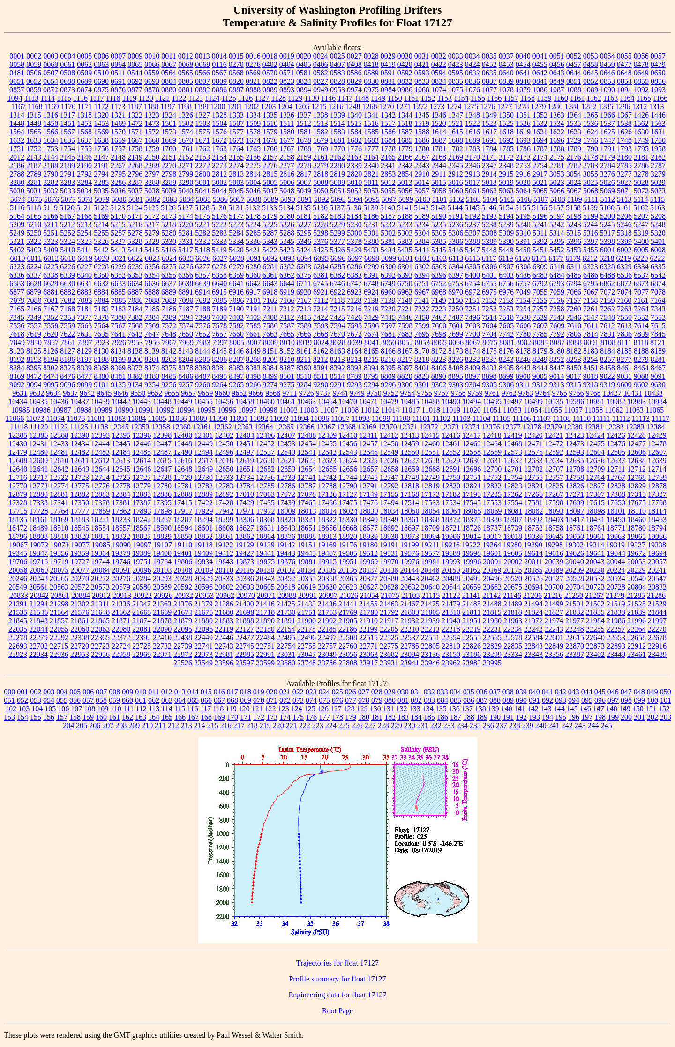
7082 (67, 300)
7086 (135, 300)
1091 (624, 90)
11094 (299, 418)
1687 (438, 140)
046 (613, 692)
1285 (605, 107)
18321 (306, 520)
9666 (255, 393)
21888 (244, 621)
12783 (224, 486)
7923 (101, 343)
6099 (388, 258)
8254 (590, 359)
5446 (455, 250)
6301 (405, 267)
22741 (203, 646)
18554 (100, 528)
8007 (253, 343)
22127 (244, 629)
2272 (202, 166)
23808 (347, 663)
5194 (506, 216)
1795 (641, 149)
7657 (219, 334)
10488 (430, 402)
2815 (270, 174)
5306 (455, 233)
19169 (327, 545)
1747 (607, 140)
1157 (510, 98)
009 (127, 692)
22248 (574, 629)
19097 (142, 545)
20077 (80, 570)
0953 (337, 90)
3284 (84, 182)
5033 (67, 191)
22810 (451, 646)
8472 (33, 376)
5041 (202, 191)
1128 (278, 98)
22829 (492, 646)
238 (514, 726)
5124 (134, 208)
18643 (286, 528)
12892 (224, 494)
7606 (523, 326)
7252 (489, 309)
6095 (321, 258)
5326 (101, 241)
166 (180, 717)
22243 (554, 629)
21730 (286, 612)
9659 (205, 393)
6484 (556, 275)
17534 (451, 503)
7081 (51, 300)
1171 (84, 107)
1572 (151, 132)
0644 (573, 73)
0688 (67, 81)
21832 (574, 612)
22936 (59, 654)
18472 (17, 528)
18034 (389, 511)
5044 (219, 191)
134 (428, 709)
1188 (151, 107)
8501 (286, 376)
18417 (574, 520)
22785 (409, 646)
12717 (38, 477)
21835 (595, 612)
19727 (79, 562)
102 (10, 709)
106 (63, 709)
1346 (438, 115)
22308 (79, 637)
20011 (533, 562)
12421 (554, 435)
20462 (430, 578)
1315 (33, 115)
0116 (219, 64)
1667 (135, 140)
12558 (471, 452)
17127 (347, 494)
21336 (121, 604)
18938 (389, 536)
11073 (35, 418)
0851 (573, 81)
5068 (590, 191)
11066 (15, 418)
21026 (348, 595)
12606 (636, 452)
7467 (438, 317)
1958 (658, 149)
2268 (135, 166)
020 (272, 692)
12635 (574, 461)
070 (258, 700)
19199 (409, 545)
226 (357, 726)
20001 (492, 562)
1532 (540, 123)
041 (547, 692)
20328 (182, 578)
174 (285, 717)
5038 (151, 191)
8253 (573, 359)
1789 (573, 149)
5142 (421, 208)
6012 (51, 258)
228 (383, 726)
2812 (219, 174)
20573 (100, 587)
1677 (286, 140)
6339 (67, 275)
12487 (162, 452)
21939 (430, 621)
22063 (100, 629)
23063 (368, 654)
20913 (121, 595)
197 (586, 717)
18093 (554, 511)
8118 (641, 343)
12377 (511, 427)
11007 (329, 410)
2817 (303, 174)
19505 (347, 553)
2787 (658, 166)
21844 (657, 612)
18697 (409, 528)
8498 (253, 376)
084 (442, 700)
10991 (144, 410)
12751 (471, 477)
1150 (394, 98)
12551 (430, 452)
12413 (409, 435)
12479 (17, 452)
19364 (100, 553)
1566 (50, 132)
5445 (438, 250)
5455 (590, 250)
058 (101, 700)
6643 (270, 284)
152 (664, 709)
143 (546, 709)
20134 (306, 570)
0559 (151, 73)
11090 (218, 418)
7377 (84, 317)
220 (278, 726)
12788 (327, 486)
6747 (354, 284)
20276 (121, 578)
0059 (33, 64)
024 (324, 692)
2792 (84, 174)
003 (48, 692)
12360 (181, 427)
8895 (455, 376)
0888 (253, 90)
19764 (162, 562)
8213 (337, 359)
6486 (590, 275)
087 (482, 700)
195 (560, 717)
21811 (471, 612)
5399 (624, 241)
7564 (101, 326)
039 (521, 692)
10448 (162, 402)
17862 (121, 511)
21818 (512, 612)
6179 (573, 258)
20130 (264, 570)
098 (626, 700)
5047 (270, 191)
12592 (554, 452)
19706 (17, 562)
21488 (492, 604)
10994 (185, 410)
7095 (219, 300)
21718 (265, 612)
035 (468, 692)
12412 (389, 435)
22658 (636, 637)
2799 (185, 174)
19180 (368, 545)
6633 (118, 284)
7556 (16, 326)
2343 (421, 166)
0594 (438, 73)
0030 (405, 56)
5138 (353, 208)
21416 (265, 604)
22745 (244, 646)
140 (506, 709)
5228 (320, 225)
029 (390, 692)
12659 (409, 469)
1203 (268, 107)
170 (232, 717)
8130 (101, 351)
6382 (337, 275)
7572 (168, 326)
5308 (489, 233)
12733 (224, 477)
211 (160, 726)
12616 (182, 461)
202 (652, 717)
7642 (135, 334)
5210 (33, 225)
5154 (505, 208)
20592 (182, 587)
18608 (224, 528)
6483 (540, 275)
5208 (658, 216)
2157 (270, 157)
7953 (135, 343)
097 (613, 700)
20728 (616, 587)
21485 (471, 604)
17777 (80, 511)
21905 (347, 621)
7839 (641, 334)
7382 (135, 317)
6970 (455, 292)
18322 (327, 520)
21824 (533, 612)
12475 (595, 444)
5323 (50, 241)
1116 (80, 98)
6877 (16, 292)
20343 (265, 578)
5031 (33, 191)
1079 (523, 90)
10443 (141, 402)
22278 (17, 637)
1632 (16, 140)
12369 (367, 427)
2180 (624, 157)
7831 (607, 334)
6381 (320, 275)
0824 (303, 81)
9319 (607, 385)
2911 (438, 174)
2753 (523, 166)
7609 (556, 326)
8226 (455, 359)
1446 (658, 115)
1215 (318, 107)
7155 (539, 300)
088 (495, 700)
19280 (512, 545)
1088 (573, 90)
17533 (430, 503)
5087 (237, 199)
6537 (641, 275)
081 (403, 700)
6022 (135, 258)
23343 (533, 654)
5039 (168, 191)
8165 (371, 351)
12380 (573, 427)
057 (88, 700)
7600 (438, 326)
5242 (556, 225)
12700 (492, 469)
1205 (301, 107)
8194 (50, 359)
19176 (347, 545)
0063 (101, 64)
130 (375, 709)
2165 (388, 157)
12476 (616, 444)
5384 (421, 241)
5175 (202, 216)
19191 (389, 545)
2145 (67, 157)
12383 (635, 427)
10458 (244, 402)
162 (127, 717)
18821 (100, 536)
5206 (624, 216)
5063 (506, 191)
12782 (203, 486)
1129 (295, 98)
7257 (540, 309)
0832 (405, 81)
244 (593, 726)
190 (495, 717)
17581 (533, 503)
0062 (84, 64)
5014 (421, 182)
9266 (253, 385)
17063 (265, 494)
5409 (50, 250)
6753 (455, 284)
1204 (285, 107)
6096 (337, 258)
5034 (84, 191)
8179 (540, 351)
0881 (185, 90)
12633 (533, 461)
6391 (371, 275)
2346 (472, 166)
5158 (573, 208)
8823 (421, 376)
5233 (405, 225)
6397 (455, 275)
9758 (458, 393)
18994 (430, 536)
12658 (389, 469)
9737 (323, 393)
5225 (270, 225)
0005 (84, 56)
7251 (472, 309)
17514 (409, 503)
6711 (303, 284)
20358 (327, 578)
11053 (512, 410)
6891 (185, 292)
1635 (67, 140)
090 (521, 700)
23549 (203, 663)
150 (638, 709)
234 (462, 726)
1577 (236, 132)
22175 (306, 629)
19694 (657, 553)
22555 (471, 637)
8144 (202, 351)
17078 (306, 494)
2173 (523, 157)
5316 (590, 233)
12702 (533, 469)
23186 (471, 654)
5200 (607, 216)
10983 (636, 402)
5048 (286, 191)
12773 (38, 486)
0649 (641, 73)
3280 (16, 182)
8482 (135, 376)
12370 (387, 427)
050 (665, 692)
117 (205, 709)
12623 (327, 461)
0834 (438, 81)
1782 (455, 149)
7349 (33, 317)
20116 (244, 570)
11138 (99, 427)
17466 (327, 503)
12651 (244, 469)
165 (166, 717)
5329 (151, 241)
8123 (16, 351)
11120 (39, 427)
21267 (594, 595)
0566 (202, 73)
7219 (371, 309)
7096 (236, 300)
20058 (18, 570)
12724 (100, 477)
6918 (270, 292)
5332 (202, 241)
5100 (422, 199)
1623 (573, 132)
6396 (438, 275)
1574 (185, 132)
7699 (455, 334)
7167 (50, 309)
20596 (203, 587)
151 (651, 709)
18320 (286, 520)
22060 (79, 629)
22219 (471, 629)
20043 (595, 562)
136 (454, 709)
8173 (455, 351)
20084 (100, 570)
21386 (224, 604)
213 (186, 726)
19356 (59, 553)
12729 (182, 477)
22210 (409, 629)
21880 (203, 621)
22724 (121, 646)
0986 (405, 90)
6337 (33, 275)
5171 (135, 216)
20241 (656, 570)
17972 (265, 511)
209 (134, 726)
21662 (121, 612)
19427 (244, 553)
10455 (203, 402)
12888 (182, 494)
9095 (50, 385)
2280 (337, 166)
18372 (451, 520)
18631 (265, 528)
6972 (472, 292)
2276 (270, 166)
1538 (624, 123)
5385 (438, 241)
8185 (624, 351)
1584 (354, 132)
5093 (338, 199)
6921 (320, 292)
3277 (624, 174)
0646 (607, 73)
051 (9, 700)
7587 (286, 326)
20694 (533, 587)
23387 (574, 654)
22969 (141, 654)
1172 (101, 107)
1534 (556, 123)
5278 (135, 233)
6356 (185, 275)
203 (665, 717)
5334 (236, 241)
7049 (523, 292)
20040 (574, 562)
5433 (371, 250)
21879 (182, 621)
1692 (506, 140)
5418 (202, 250)
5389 (489, 241)
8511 (320, 376)
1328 (219, 115)
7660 (236, 334)
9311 (523, 385)
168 (206, 717)
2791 (67, 174)
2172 (506, 157)
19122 (224, 545)
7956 (152, 343)
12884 (121, 494)
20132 (285, 570)
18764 (595, 528)
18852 (203, 536)
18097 (575, 511)
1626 (624, 132)
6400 (472, 275)
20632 (409, 587)
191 (508, 717)
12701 (512, 469)
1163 (610, 98)
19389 (141, 553)
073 (298, 700)
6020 (101, 258)
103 (24, 709)
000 (9, 692)
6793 (556, 284)
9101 (101, 385)
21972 (533, 621)
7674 (371, 334)
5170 (118, 216)
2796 (135, 174)
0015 (236, 56)
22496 (306, 637)
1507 (236, 123)
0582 (320, 73)
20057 (657, 562)
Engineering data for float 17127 (338, 995)
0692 (135, 81)
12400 (182, 435)
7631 (84, 334)
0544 (135, 73)
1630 (641, 132)
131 (388, 709)
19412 (224, 553)
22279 (38, 637)
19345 (17, 553)
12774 (59, 486)
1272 (420, 107)
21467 (409, 604)
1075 (455, 90)
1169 (51, 107)
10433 (653, 393)
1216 (335, 107)
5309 (506, 233)
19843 (224, 562)
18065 (472, 511)
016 (219, 692)
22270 (657, 629)
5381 (388, 241)
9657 (188, 393)
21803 (409, 612)
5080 (119, 199)
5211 (50, 225)
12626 (389, 461)
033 (442, 692)
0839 (506, 81)
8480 (101, 376)
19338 (656, 545)
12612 (100, 461)
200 (626, 717)
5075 (34, 199)
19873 (244, 562)
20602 (224, 587)
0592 (405, 73)
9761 (492, 393)
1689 (472, 140)
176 (311, 717)
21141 (471, 595)
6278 (219, 267)
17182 (451, 494)
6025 (186, 258)
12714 (657, 469)
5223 (236, 225)
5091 (304, 199)
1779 (405, 149)
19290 (533, 545)
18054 (430, 511)
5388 (472, 241)
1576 (219, 132)
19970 (389, 562)
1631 (658, 132)
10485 (409, 402)
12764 (595, 477)
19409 (203, 553)
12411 (368, 435)
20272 (100, 578)
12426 (616, 435)
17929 (204, 511)
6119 (505, 258)
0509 (84, 73)
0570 (270, 73)
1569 (101, 132)
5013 (405, 182)
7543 (556, 317)
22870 (574, 646)
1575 (202, 132)
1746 (590, 140)
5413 (118, 250)
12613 (121, 461)
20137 (368, 570)
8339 (84, 368)
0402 (270, 64)
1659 (118, 140)
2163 (354, 157)
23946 (430, 663)
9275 (286, 385)
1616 (472, 132)
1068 (421, 90)
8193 (33, 359)
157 (62, 717)
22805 (430, 646)
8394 (371, 368)
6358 (219, 275)
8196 (67, 359)
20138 (388, 570)
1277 (504, 107)
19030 (533, 536)
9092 (16, 385)
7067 (590, 292)
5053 (371, 191)
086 (468, 700)
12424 (595, 435)
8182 (573, 351)
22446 (224, 637)
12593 (574, 452)
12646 (141, 469)
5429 (354, 250)
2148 (118, 157)
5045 (236, 191)
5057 (421, 191)
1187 (134, 107)
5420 (236, 250)
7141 (421, 300)
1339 (337, 115)
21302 (79, 604)
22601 (554, 637)
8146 (236, 351)
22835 (512, 646)
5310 (523, 233)
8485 (168, 376)
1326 (185, 115)
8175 (489, 351)
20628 (389, 587)
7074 (624, 292)
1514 (337, 123)
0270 (236, 64)
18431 (595, 520)
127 (336, 709)
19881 (306, 562)
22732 (162, 646)
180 (363, 717)
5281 (185, 233)
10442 (121, 402)
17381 (121, 503)
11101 (421, 418)
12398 (162, 435)
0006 (101, 56)
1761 (185, 149)
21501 (574, 604)
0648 (624, 73)
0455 (540, 64)
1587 (405, 132)
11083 (116, 418)
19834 (203, 562)
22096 (203, 629)
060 (127, 700)
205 (81, 726)
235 (475, 726)
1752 (33, 149)
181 (376, 717)
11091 (238, 418)
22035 (17, 629)
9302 (438, 385)
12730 (203, 477)
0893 (286, 90)
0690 (101, 81)
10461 (286, 402)
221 (291, 726)
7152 (488, 300)
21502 (595, 604)
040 (534, 692)
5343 (270, 241)
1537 (607, 123)
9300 (405, 385)
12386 (38, 435)
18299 (224, 520)
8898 (489, 376)
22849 (554, 646)
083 (429, 700)
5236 (455, 225)
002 (35, 692)
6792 (540, 284)
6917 (253, 292)
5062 (489, 191)
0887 (236, 90)
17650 (616, 503)
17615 (595, 503)
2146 (84, 157)
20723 (595, 587)
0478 (641, 64)
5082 (152, 199)
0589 (371, 73)
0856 (658, 81)
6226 (67, 267)
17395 (162, 503)
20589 (162, 587)
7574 (185, 326)
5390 (506, 241)
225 (344, 726)
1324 (168, 115)
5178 (253, 216)
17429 (244, 503)
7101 (253, 300)
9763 (525, 393)
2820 (354, 174)
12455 (327, 444)
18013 (307, 511)
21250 (573, 595)
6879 (33, 292)
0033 (455, 56)
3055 (590, 174)
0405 (303, 64)
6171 (539, 258)
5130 (218, 208)
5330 (168, 241)
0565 (185, 73)
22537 (409, 637)
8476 (67, 376)
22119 (224, 629)
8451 (590, 368)
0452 (489, 64)
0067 (168, 64)
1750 (658, 140)
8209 (270, 359)
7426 (354, 317)
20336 (244, 578)
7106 (287, 300)
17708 (657, 503)
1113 (31, 98)
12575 (533, 452)
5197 (556, 216)
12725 (121, 477)
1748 (624, 140)
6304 (455, 267)
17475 (347, 503)
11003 (309, 410)
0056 (641, 56)
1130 (311, 98)
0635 (489, 73)
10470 (347, 402)
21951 (471, 621)
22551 (430, 637)
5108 (557, 199)
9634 (53, 393)
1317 (67, 115)
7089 (169, 300)
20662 (492, 587)
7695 (421, 334)
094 (573, 700)
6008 (658, 250)
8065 (439, 343)
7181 (84, 309)
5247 (641, 225)
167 (193, 717)
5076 (51, 199)
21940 (451, 621)
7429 (371, 317)
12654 (306, 469)
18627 (244, 528)
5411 (84, 250)
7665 (286, 334)
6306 (489, 267)
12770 (17, 486)
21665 (141, 612)
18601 (203, 528)
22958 (121, 654)
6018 (67, 258)
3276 (607, 174)
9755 (424, 393)
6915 (219, 292)
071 (272, 700)
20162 (471, 570)
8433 (489, 368)
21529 (657, 604)
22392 (141, 637)
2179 (607, 157)
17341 (59, 503)
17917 (183, 511)
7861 (67, 343)
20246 (17, 578)
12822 (492, 486)
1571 (135, 132)
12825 (554, 486)
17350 (79, 503)
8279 (641, 359)
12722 (59, 477)
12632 (512, 461)
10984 (657, 402)
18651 (306, 528)
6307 (506, 267)
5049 (303, 191)
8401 (421, 368)
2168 (438, 157)
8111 (624, 343)
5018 (489, 182)
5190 (438, 216)
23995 (492, 663)
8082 (523, 343)
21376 (182, 604)
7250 (455, 309)
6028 (236, 258)
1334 (253, 115)
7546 (573, 317)
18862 (244, 536)
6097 (354, 258)
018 (245, 692)
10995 (206, 410)
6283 (303, 267)
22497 (327, 637)
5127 (185, 208)
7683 (405, 334)
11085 (157, 418)
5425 (320, 250)
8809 (388, 376)
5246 (624, 225)
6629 (50, 284)
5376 (320, 241)
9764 (542, 393)
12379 (552, 427)
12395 (121, 435)
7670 (337, 334)
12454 (306, 444)
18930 (368, 536)
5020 (523, 182)
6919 (286, 292)
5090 (287, 199)
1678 (303, 140)
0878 (151, 90)
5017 (472, 182)
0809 (219, 81)
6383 (354, 275)
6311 (573, 267)
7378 (101, 317)
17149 (368, 494)
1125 (228, 98)
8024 (321, 343)
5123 (117, 208)
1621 (540, 132)
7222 (421, 309)
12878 (657, 486)
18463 (657, 520)
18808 (38, 536)
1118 (113, 98)
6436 (523, 275)
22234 (512, 629)
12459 (409, 444)
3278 (641, 174)
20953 (204, 595)
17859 (100, 511)
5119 (50, 208)
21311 (100, 604)
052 (22, 700)
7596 (371, 326)
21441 (347, 604)
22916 (657, 646)
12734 (244, 477)
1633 (33, 140)
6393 (405, 275)
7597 (388, 326)
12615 (162, 461)
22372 (121, 637)
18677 (368, 528)
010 (140, 692)
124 (296, 709)
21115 (430, 595)
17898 (162, 511)
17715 (18, 511)
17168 (409, 494)
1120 (145, 98)
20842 (39, 595)
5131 (235, 208)
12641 (38, 469)
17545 (471, 503)
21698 (244, 612)
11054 (533, 410)
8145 (219, 351)
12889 (203, 494)
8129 (84, 351)
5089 (270, 199)
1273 (436, 107)
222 (304, 726)
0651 (16, 81)
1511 (286, 123)
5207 (641, 216)
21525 (636, 604)
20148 (429, 570)
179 (350, 717)
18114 (657, 511)
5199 (590, 216)
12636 (595, 461)
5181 (303, 216)
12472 (554, 444)
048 (639, 692)
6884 (101, 292)
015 (206, 692)
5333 (219, 241)
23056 (347, 654)
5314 (556, 233)
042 (560, 692)
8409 (472, 368)
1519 (421, 123)
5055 (388, 191)
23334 (512, 654)
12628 (430, 461)
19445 (306, 553)
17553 (492, 503)
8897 (472, 376)
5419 (219, 250)
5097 (389, 199)
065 (193, 700)
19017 (492, 536)
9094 (33, 385)
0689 (84, 81)
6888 (151, 292)
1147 (345, 98)
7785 (540, 334)
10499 (533, 402)
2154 (219, 157)
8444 (540, 368)
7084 (101, 300)
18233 (121, 520)
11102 (441, 418)
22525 (389, 637)
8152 (286, 351)
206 (94, 726)
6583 (16, 284)
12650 (224, 469)
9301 (421, 385)
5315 (573, 233)
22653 (616, 637)
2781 (556, 166)
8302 (50, 368)
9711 (289, 393)
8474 (50, 376)
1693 (523, 140)
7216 (354, 309)
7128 (353, 300)
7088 (152, 300)
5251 (50, 233)
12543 (347, 452)
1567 (67, 132)
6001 (607, 250)
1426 (641, 115)
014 (193, 692)
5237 (472, 225)
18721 (451, 528)
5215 (118, 225)
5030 (16, 191)
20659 (471, 587)
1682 (354, 140)
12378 (532, 427)
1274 (453, 107)
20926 (163, 595)
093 (560, 700)
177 (324, 717)
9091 (658, 376)
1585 (371, 132)
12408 (306, 435)
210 (147, 726)
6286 (354, 267)
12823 (512, 486)
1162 (593, 98)
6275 (168, 267)
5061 (472, 191)
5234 (421, 225)
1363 (556, 115)
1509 (253, 123)
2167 (421, 157)
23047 (306, 654)
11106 (521, 418)
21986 (616, 621)
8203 (168, 359)
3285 (101, 182)
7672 (354, 334)
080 (390, 700)
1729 (573, 140)
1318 (84, 115)
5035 (101, 191)
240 (541, 726)
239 (527, 726)
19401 (182, 553)
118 (218, 709)
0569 (253, 73)
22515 (368, 637)
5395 (556, 241)
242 (567, 726)
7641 (118, 334)
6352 (118, 275)
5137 (337, 208)
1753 (50, 149)
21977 (574, 621)
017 (232, 692)
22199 (368, 629)
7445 (388, 317)
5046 (253, 191)
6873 (641, 284)
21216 (553, 595)
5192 (472, 216)
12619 (244, 461)
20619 (306, 587)
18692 (389, 528)
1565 (33, 132)
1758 (135, 149)
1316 (50, 115)
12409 (327, 435)
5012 (388, 182)
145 (572, 709)
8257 (607, 359)
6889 (168, 292)
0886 (219, 90)
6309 (540, 267)
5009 (337, 182)
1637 (84, 140)
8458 (607, 368)
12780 (162, 486)
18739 (512, 528)
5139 (370, 208)
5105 (507, 199)
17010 (244, 494)
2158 (286, 157)
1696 (556, 140)
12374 (470, 427)
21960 (492, 621)
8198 (101, 359)
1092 (641, 90)
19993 (451, 562)
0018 (270, 56)
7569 (151, 326)
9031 (624, 376)
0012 (185, 56)
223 (317, 726)
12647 (162, 469)
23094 (409, 654)
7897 (84, 343)
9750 (374, 393)
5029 (658, 182)
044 (586, 692)
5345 (286, 241)
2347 (489, 166)
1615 (455, 132)
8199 (118, 359)
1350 (506, 115)
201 (639, 717)
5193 (489, 216)
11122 (59, 427)
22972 (182, 654)
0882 (202, 90)
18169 (59, 520)
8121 (657, 343)
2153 (202, 157)
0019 (286, 56)
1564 (16, 132)
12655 (327, 469)
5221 (202, 225)
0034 (472, 56)
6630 (67, 284)
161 (114, 717)
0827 (320, 81)
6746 (337, 284)
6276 (185, 267)
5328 (135, 241)
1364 (573, 115)
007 (101, 692)
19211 (430, 545)
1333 (236, 115)
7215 (337, 309)
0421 (421, 64)
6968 (438, 292)
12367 (325, 427)
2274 (236, 166)
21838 (616, 612)
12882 (79, 494)
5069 (607, 191)
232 (436, 726)
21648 (100, 612)
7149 (438, 300)
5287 (270, 233)
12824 (533, 486)
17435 (265, 503)
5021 (540, 182)
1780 (421, 149)
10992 (165, 410)
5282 (202, 233)
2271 (185, 166)
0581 (303, 73)
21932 (409, 621)
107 (76, 709)
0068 (185, 64)
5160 (607, 208)
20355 (306, 578)
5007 (303, 182)
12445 (121, 444)
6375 (303, 275)
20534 (616, 578)
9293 (354, 385)
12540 (286, 452)
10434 (17, 402)
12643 (79, 469)
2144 (50, 157)
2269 (151, 166)
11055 (553, 410)
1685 (405, 140)
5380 (371, 241)
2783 (590, 166)
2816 (286, 174)
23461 (636, 654)
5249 (16, 233)
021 (285, 692)
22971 (162, 654)
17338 (38, 503)
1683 (371, 140)
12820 (451, 486)
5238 (489, 225)
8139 (151, 351)
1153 (444, 98)
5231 (371, 225)
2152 (185, 157)
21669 (162, 612)
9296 (388, 385)
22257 (616, 629)
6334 (641, 267)
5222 (219, 225)
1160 (561, 98)
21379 (203, 604)
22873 (595, 646)
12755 (533, 477)
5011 (371, 182)
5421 (253, 250)
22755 (306, 646)
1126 (245, 98)
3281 (33, 182)
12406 (265, 435)
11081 (96, 418)
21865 (100, 621)
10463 (306, 402)
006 (88, 692)
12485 (141, 452)
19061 (595, 536)
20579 (121, 587)
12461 (451, 444)
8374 (151, 368)
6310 (556, 267)
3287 (135, 182)
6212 (590, 258)
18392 (533, 520)
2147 (101, 157)
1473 (151, 123)
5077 (68, 199)
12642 (59, 469)
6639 (202, 284)
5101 (439, 199)
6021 (118, 258)
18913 (327, 536)
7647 (151, 334)
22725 (141, 646)
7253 (506, 309)
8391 (320, 368)
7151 (472, 300)
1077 (489, 90)
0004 (67, 56)
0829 (354, 81)
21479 (451, 604)
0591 (388, 73)
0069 (202, 64)
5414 (135, 250)
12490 (182, 452)
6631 (84, 284)
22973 (203, 654)
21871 (121, 621)
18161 (38, 520)
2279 (320, 166)
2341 (388, 166)
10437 (79, 402)
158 (75, 717)
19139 (265, 545)
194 (547, 717)
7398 (202, 317)
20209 (574, 570)
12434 (79, 444)
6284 (320, 267)
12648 (182, 469)
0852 (590, 81)
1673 (236, 140)
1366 (607, 115)
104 (37, 709)
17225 (492, 494)
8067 (472, 343)
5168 (84, 216)
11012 (369, 410)
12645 (121, 469)
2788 (16, 174)
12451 (244, 444)
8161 (303, 351)
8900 (523, 376)
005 (75, 692)
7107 (304, 300)
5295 (303, 233)
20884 (80, 595)
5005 (270, 182)
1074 (438, 90)
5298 (320, 233)
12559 (492, 452)
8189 (658, 351)
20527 (554, 578)
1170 (68, 107)
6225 (50, 267)
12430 (17, 444)
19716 (38, 562)
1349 (489, 115)
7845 (658, 334)
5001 (202, 182)
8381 (219, 368)
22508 (347, 637)
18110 (637, 511)
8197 (84, 359)
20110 (224, 570)
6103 (439, 258)
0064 (118, 64)
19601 (492, 553)
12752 (492, 477)
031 (416, 692)
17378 (100, 503)
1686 (421, 140)
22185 (327, 629)
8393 (354, 368)
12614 (141, 461)
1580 (286, 132)
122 (270, 709)
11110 (582, 418)
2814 (253, 174)
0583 (337, 73)
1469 (118, 123)
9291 (337, 385)
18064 (451, 511)
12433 (59, 444)
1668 (151, 140)
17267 (554, 494)
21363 (162, 604)
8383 (253, 368)
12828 (616, 486)
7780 (523, 334)
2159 (303, 157)
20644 (451, 587)
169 (219, 717)
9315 (573, 385)
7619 (33, 334)
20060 (39, 570)
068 (232, 700)
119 (230, 709)
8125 (33, 351)
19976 (409, 562)
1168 (35, 107)
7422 (320, 317)
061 (140, 700)
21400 (244, 604)
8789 (354, 376)
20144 (409, 570)
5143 (438, 208)
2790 (50, 174)
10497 (512, 402)
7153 (505, 300)
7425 (337, 317)
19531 (389, 553)
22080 (121, 629)
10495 (492, 402)
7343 (658, 309)
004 (62, 692)
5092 (321, 199)
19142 (286, 545)
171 (245, 717)
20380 (389, 578)
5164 (16, 216)
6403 (506, 275)
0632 (472, 73)
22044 (38, 629)
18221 (100, 520)
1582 (320, 132)
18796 (17, 536)
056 (75, 700)
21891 (286, 621)
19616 (554, 553)
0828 (337, 81)
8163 (337, 351)
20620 (327, 587)
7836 (624, 334)
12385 (17, 435)
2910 (421, 174)
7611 (590, 326)
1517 (388, 123)
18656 (327, 528)
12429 (657, 435)
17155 (389, 494)
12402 (224, 435)
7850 (34, 343)
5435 (405, 250)
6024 (169, 258)
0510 (101, 73)
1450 (50, 123)
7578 (219, 326)
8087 (557, 343)
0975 (371, 90)
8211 (303, 359)
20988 (287, 595)
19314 (594, 545)
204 (68, 726)
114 (166, 709)
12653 (286, 469)
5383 (405, 241)
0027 (354, 56)
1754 (67, 149)
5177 (236, 216)
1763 (219, 149)
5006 (286, 182)
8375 (168, 368)
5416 (168, 250)
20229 (636, 570)
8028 (337, 343)
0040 (523, 56)
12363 (243, 427)
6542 (658, 275)
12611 (79, 461)
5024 (573, 182)
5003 (236, 182)
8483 (151, 376)
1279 (538, 107)
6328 (607, 267)
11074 (55, 418)
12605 (616, 452)
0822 (270, 81)
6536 (624, 275)
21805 (430, 612)
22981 (224, 654)
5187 (388, 216)
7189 (219, 309)
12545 (368, 452)
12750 (451, 477)
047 (626, 692)
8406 (438, 368)
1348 (472, 115)
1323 (151, 115)
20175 (512, 570)
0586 (354, 73)
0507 (50, 73)
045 (600, 692)
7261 (590, 309)
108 (89, 709)
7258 (556, 309)
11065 (654, 410)
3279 (658, 174)
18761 (574, 528)
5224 (253, 225)
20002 (512, 562)
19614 (533, 553)
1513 (320, 123)
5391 (523, 241)
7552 (641, 317)
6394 (421, 275)
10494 (471, 402)
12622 (306, 461)
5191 (455, 216)
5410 (67, 250)
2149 (135, 157)
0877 (135, 90)
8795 (371, 376)
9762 (509, 393)
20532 (595, 578)
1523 (489, 123)
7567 (118, 326)
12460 (430, 444)
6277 (202, 267)
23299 (492, 654)
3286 (118, 182)
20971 (266, 595)
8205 (202, 359)
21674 (182, 612)
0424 (472, 64)
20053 (636, 562)
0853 (607, 81)
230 (409, 726)
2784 (607, 166)
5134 (286, 208)
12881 (59, 494)
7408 (270, 317)
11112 (621, 418)
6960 (388, 292)
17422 (203, 503)
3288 (151, 182)
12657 (368, 469)
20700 (554, 587)
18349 (389, 520)
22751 (265, 646)
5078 (85, 199)
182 (390, 717)
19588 (451, 553)
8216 (388, 359)
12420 (533, 435)
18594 (182, 528)
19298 (553, 545)
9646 (120, 393)
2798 (168, 174)
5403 (33, 250)
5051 (337, 191)
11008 (349, 410)
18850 (182, 536)
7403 (236, 317)
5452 (556, 250)
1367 (624, 115)
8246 (523, 359)
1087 (556, 90)
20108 (183, 570)
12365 (284, 427)
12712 (636, 469)
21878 (162, 621)
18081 (513, 511)
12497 (244, 452)
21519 (616, 604)
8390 (303, 368)
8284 (16, 368)
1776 (354, 149)
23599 (265, 663)
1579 (270, 132)
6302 (421, 267)
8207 (236, 359)
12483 (100, 452)
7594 (337, 326)
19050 (574, 536)
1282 (588, 107)
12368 (346, 427)
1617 (489, 132)
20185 (533, 570)
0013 (202, 56)
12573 (512, 452)
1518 (405, 123)
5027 (624, 182)
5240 (523, 225)
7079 (17, 300)
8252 (556, 359)
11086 (177, 418)
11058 (594, 410)
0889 (270, 90)
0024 (320, 56)
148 (611, 709)
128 (349, 709)
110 (115, 709)
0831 (388, 81)
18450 (616, 520)
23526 (182, 663)
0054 (607, 56)
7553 (658, 317)
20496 (492, 578)
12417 (471, 435)
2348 (506, 166)
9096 (67, 385)
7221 (405, 309)
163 (140, 717)
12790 (347, 486)
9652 (154, 393)
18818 (59, 536)
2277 (286, 166)
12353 (140, 427)
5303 (405, 233)
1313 (656, 107)
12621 (286, 461)
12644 (100, 469)
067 (219, 700)
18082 (534, 511)
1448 (16, 123)
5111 (591, 199)
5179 (270, 216)
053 (35, 700)
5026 (607, 182)
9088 (641, 376)
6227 (84, 267)
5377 (337, 241)
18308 (265, 520)
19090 (121, 545)
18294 (203, 520)
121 (257, 709)
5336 (253, 241)
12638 (636, 461)
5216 (135, 225)
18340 (368, 520)
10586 (574, 402)
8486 (185, 376)
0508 (67, 73)
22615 (574, 637)
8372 (135, 368)
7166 (33, 309)
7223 (438, 309)
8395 (388, 368)
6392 (388, 275)
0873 (67, 90)
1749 (641, 140)
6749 (388, 284)
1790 (590, 149)
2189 (67, 166)
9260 (202, 385)
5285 (253, 233)
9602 (641, 385)
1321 (118, 115)
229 (396, 726)
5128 (202, 208)
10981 (595, 402)
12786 (286, 486)
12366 (305, 427)
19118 (203, 545)
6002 (624, 250)
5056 (405, 191)
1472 (135, 123)
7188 (202, 309)
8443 (523, 368)
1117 (97, 98)
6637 (168, 284)
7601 (455, 326)
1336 (286, 115)
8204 (185, 359)
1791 (607, 149)
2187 (33, 166)
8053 (422, 343)
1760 (168, 149)
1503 (202, 123)
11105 (502, 418)
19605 (512, 553)
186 (442, 717)
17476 (368, 503)
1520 (438, 123)
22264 (636, 629)
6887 (135, 292)
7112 (321, 300)
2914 (489, 174)
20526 (533, 578)
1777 (371, 149)
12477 (636, 444)
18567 (141, 528)
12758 (574, 477)
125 (309, 709)
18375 (471, 520)
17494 (389, 503)
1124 (212, 98)
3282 (50, 182)
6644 (286, 284)
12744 (347, 477)
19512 (368, 553)
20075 (59, 570)
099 (639, 700)
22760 (347, 646)
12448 (182, 444)
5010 (354, 182)
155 (35, 717)
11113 (641, 418)
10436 (59, 402)
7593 (320, 326)
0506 (33, 73)
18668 (347, 528)
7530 (523, 317)
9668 (272, 393)
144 (559, 709)
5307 (472, 233)
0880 (168, 90)
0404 (286, 64)
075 (324, 700)
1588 (421, 132)
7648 (168, 334)
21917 (389, 621)
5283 (219, 233)
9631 (19, 393)
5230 (354, 225)
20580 (141, 587)
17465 (306, 503)
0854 (624, 81)
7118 (337, 300)
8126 (50, 351)
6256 (151, 267)
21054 (369, 595)
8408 (455, 368)
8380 (202, 368)
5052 (354, 191)
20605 (265, 587)
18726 (471, 528)
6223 (16, 267)
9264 (219, 385)
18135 (17, 520)
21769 (347, 612)
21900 (306, 621)
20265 (59, 578)
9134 (135, 385)
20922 (142, 595)
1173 (118, 107)
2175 (556, 157)
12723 (79, 477)
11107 (541, 418)
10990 (123, 410)
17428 (224, 503)
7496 (472, 317)
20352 (286, 578)
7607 (540, 326)
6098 (371, 258)
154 (22, 717)
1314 (16, 115)
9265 (236, 385)
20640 (430, 587)
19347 (38, 553)
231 (422, 726)
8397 (405, 368)
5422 (270, 250)
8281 (658, 359)
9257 (185, 385)
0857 (16, 90)
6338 (50, 275)
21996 (636, 621)
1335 (270, 115)
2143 (33, 157)
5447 (472, 250)
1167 (18, 107)
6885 (118, 292)
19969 (368, 562)
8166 (388, 351)
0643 (556, 73)
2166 (405, 157)
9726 (306, 393)
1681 (337, 140)
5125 (151, 208)
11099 (381, 418)
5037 (135, 191)
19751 (141, 562)
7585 (253, 326)
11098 (361, 418)
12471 (533, 444)
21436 (327, 604)
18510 (59, 528)
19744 (100, 562)
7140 (404, 300)
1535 (573, 123)
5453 (573, 250)
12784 (244, 486)
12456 (347, 444)
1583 (337, 132)
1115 (64, 98)
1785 (506, 149)
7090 (186, 300)
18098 (595, 511)
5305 (438, 233)
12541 (306, 452)
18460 (636, 520)
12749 (430, 477)
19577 (430, 553)
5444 (421, 250)
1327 (202, 115)
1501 (168, 123)
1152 (427, 98)
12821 (471, 486)
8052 (405, 343)
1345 (421, 115)
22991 (265, 654)
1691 (489, 140)
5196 (540, 216)
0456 (556, 64)
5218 (168, 225)
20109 (204, 570)
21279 (615, 595)
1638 (101, 140)
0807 (202, 81)
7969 (186, 343)
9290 (320, 385)
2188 (50, 166)
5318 (624, 233)
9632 (36, 393)
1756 (101, 149)
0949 (320, 90)
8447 (556, 368)
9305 (489, 385)
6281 (270, 267)
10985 (20, 410)
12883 (100, 494)
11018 (430, 410)
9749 (357, 393)
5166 (50, 216)
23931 (389, 663)
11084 (137, 418)
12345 (119, 427)
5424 (303, 250)
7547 (590, 317)
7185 (151, 309)
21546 (38, 612)
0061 (67, 64)
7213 (303, 309)
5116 (17, 208)
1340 (354, 115)
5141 (404, 208)
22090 (162, 629)
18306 (244, 520)
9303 (455, 385)
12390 (79, 435)
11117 (660, 418)
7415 (303, 317)
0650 (658, 73)
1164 (627, 98)
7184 (135, 309)
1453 (101, 123)
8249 (540, 359)
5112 (607, 199)
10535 (554, 402)
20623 (347, 587)
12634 (554, 461)
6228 (101, 267)
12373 (449, 427)
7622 (67, 334)
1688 (455, 140)
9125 (118, 385)
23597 (244, 663)
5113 (624, 199)
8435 (506, 368)
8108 (607, 343)
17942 (224, 511)
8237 (489, 359)
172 (258, 717)
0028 (371, 56)
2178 (590, 157)
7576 (202, 326)
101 (665, 700)
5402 (16, 250)
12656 (347, 469)
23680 (286, 663)
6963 (405, 292)
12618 (224, 461)
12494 (203, 452)
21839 (636, 612)
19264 (491, 545)
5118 (33, 208)
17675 (636, 503)
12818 (409, 486)
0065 (135, 64)
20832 (657, 587)
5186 (371, 216)
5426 (337, 250)
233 (449, 726)
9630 (658, 385)
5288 (286, 233)
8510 (303, 376)
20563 (59, 587)
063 (166, 700)
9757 (441, 393)
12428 (636, 435)
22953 (79, 654)
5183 (337, 216)
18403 (554, 520)
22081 (141, 629)
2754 (540, 166)
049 (652, 692)
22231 (492, 629)
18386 (492, 520)
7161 (640, 300)
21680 (224, 612)
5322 (33, 241)
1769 (320, 149)
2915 (506, 174)
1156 (494, 98)
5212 (67, 225)
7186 (168, 309)
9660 (222, 393)
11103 (461, 418)
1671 (202, 140)
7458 (421, 317)
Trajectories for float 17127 (337, 963)
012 (166, 692)
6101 (405, 258)
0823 (286, 81)
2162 (337, 157)
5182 (320, 216)
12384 (655, 427)
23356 (554, 654)
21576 (79, 612)
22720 (79, 646)
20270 (79, 578)
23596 (224, 663)
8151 (270, 351)
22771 (368, 646)
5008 (320, 182)
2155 (236, 157)
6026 (202, 258)
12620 (265, 461)
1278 (521, 107)
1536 (590, 123)
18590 (162, 528)
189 (482, 717)
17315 (636, 494)
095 (586, 700)
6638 (185, 284)
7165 (16, 309)
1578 (253, 132)
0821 (253, 81)
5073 (658, 191)
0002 (33, 56)
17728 (39, 511)
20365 (347, 578)
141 (519, 709)
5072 (641, 191)
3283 (67, 182)
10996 (227, 410)
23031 (286, 654)
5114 (640, 199)
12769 (657, 477)
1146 (328, 98)
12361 (202, 427)
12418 (492, 435)
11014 (390, 410)
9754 (407, 393)
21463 (389, 604)
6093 (287, 258)
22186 (347, 629)
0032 (438, 56)
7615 (658, 326)
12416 (451, 435)
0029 (388, 56)
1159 (544, 98)
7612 (607, 326)
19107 (162, 545)
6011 (34, 258)
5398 (607, 241)
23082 (389, 654)
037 (495, 692)
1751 (16, 149)
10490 (451, 402)
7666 (303, 334)
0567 (219, 73)
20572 (79, 587)
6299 (371, 267)
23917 (368, 663)
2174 (540, 157)
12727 (141, 477)
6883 (84, 292)
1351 (523, 115)
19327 (636, 545)
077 (350, 700)
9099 (84, 385)
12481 (59, 452)
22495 (286, 637)
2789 (33, 174)
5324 (67, 241)
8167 (405, 351)
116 (192, 709)
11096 (320, 418)
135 (441, 709)
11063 (634, 410)
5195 (523, 216)
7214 (320, 309)
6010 (17, 258)
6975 (489, 292)
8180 (556, 351)
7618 (16, 334)
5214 (101, 225)
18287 (182, 520)
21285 (635, 595)
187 (455, 717)
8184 (607, 351)
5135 (303, 208)
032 (429, 692)
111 (128, 709)
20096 (142, 570)
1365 (590, 115)
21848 (38, 621)
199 (613, 717)
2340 (371, 166)
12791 (368, 486)
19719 (59, 562)
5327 (118, 241)
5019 (506, 182)
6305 (472, 267)
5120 (67, 208)
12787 (306, 486)
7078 (658, 292)
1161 (577, 98)
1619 (523, 132)
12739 (286, 477)
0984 (388, 90)
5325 (84, 241)
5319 (641, 233)
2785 (624, 166)
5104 (490, 199)
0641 (523, 73)
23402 (595, 654)
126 (323, 709)
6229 (118, 267)
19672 (636, 553)
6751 (421, 284)
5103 (473, 199)
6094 (304, 258)
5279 (151, 233)
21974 (554, 621)
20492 (471, 578)
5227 (303, 225)
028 (376, 692)
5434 (388, 250)
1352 (540, 115)
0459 (607, 64)
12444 (100, 444)
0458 (590, 64)
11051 (492, 410)
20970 (245, 595)
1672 (219, 140)
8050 (388, 343)
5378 (354, 241)
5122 (100, 208)
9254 (151, 385)
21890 (265, 621)
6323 (590, 267)
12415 (430, 435)
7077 (641, 292)
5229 (337, 225)
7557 (33, 326)
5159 (590, 208)
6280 (253, 267)
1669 (168, 140)
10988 (82, 410)
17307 (595, 494)
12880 (38, 494)
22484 (265, 637)
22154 (286, 629)
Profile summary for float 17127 (337, 979)
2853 (388, 174)
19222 (471, 545)
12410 (347, 435)
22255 (595, 629)
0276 (253, 64)
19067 (18, 545)
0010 (151, 56)
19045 (554, 536)
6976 (506, 292)
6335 (658, 267)
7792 (556, 334)
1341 (371, 115)
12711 (616, 469)
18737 (492, 528)
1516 (371, 123)
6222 (657, 258)
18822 (121, 536)
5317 (607, 233)
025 (337, 692)
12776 (100, 486)
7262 (607, 309)
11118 (19, 427)
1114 (47, 98)
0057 (658, 56)
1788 (556, 149)
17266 (533, 494)
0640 (506, 73)
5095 (372, 199)
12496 (224, 452)
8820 (405, 376)
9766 (576, 393)
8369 (118, 368)
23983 (471, 663)
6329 (624, 267)
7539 (540, 317)
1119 (129, 98)
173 (272, 717)
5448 (489, 250)
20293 (162, 578)
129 (362, 709)
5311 (539, 233)
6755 (489, 284)
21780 (368, 612)
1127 (262, 98)
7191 (253, 309)
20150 (450, 570)
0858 (33, 90)
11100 (401, 418)
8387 (286, 368)
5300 (354, 233)
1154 (461, 98)
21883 (224, 621)
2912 (455, 174)
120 (244, 709)
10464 (327, 402)
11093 (279, 418)
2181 (641, 157)
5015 (438, 182)
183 (403, 717)
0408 (354, 64)
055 (62, 700)
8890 (438, 376)
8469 (16, 376)
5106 (524, 199)
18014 (327, 511)
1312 (639, 107)
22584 (533, 637)
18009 (286, 511)
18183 (79, 520)
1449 (33, 123)
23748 (306, 663)
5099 (405, 199)
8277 (624, 359)
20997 (328, 595)
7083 (84, 300)
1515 (354, 123)
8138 (135, 351)
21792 (389, 612)
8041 (371, 343)
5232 (388, 225)
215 (212, 726)
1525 (506, 123)
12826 (574, 486)
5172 (151, 216)
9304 (472, 385)
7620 (50, 334)
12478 (657, 444)
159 (88, 717)
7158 (590, 300)
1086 (540, 90)
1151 (411, 98)
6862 (607, 284)
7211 (269, 309)
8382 (236, 368)
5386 (455, 241)
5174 (185, 216)
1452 (84, 123)
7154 (522, 300)
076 (337, 700)
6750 (405, 284)
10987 (61, 410)
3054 (573, 174)
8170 (421, 351)
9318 (590, 385)
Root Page (337, 1011)
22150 (265, 629)
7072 (607, 292)
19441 (265, 553)
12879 (17, 494)
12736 (265, 477)
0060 (50, 64)
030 (403, 692)
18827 (141, 536)
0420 (405, 64)
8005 (236, 343)
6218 (607, 258)
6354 (151, 275)
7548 (607, 317)
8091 (591, 343)
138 (480, 709)
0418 (371, 64)
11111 (601, 418)
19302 (574, 545)
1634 (50, 140)
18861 (224, 536)
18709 (430, 528)
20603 (244, 587)
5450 (523, 250)
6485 (573, 275)
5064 (523, 191)
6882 (67, 292)
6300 (388, 267)
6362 (286, 275)
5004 (253, 182)
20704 (574, 587)
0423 (455, 64)
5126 (168, 208)
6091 (253, 258)
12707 (554, 469)
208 (121, 726)
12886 (162, 494)
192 (521, 717)
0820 (236, 81)
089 (508, 700)
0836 (472, 81)
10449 (182, 402)
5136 (320, 208)
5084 (186, 199)
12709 (595, 469)
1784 (489, 149)
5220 (185, 225)
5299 (337, 233)
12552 (451, 452)
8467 (658, 368)
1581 (303, 132)
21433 (306, 604)
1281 (571, 107)
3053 (556, 174)
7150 (455, 300)
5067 (573, 191)
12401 (203, 435)
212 (173, 726)
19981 (430, 562)
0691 (118, 81)
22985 (244, 654)
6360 (253, 275)
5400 (641, 241)
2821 (371, 174)
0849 (556, 81)
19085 (100, 545)
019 (258, 692)
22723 (100, 646)
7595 (354, 326)
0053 (590, 56)
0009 (135, 56)
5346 (303, 241)
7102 (270, 300)
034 (455, 692)
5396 (573, 241)
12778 (121, 486)
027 (363, 692)
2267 (118, 166)
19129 (244, 545)
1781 (438, 149)
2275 (253, 166)
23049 (327, 654)
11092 (259, 418)
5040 (185, 191)
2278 (303, 166)
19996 (471, 562)
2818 (320, 174)
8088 (574, 343)
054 (48, 700)
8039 (354, 343)
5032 (50, 191)
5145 (472, 208)
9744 (340, 393)
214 (199, 726)
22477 (244, 637)
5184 (354, 216)
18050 (410, 511)
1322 (135, 115)
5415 (151, 250)
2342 (405, 166)
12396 (141, 435)
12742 (327, 477)
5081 (135, 199)
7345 (16, 317)
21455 (368, 604)
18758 (554, 528)
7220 (388, 309)
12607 (657, 452)
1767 (286, 149)
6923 (354, 292)
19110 (183, 545)
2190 (84, 166)
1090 (607, 90)
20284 (141, 578)
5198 (573, 216)
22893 (616, 646)
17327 (657, 494)
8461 (624, 368)
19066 (657, 536)
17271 (574, 494)
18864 (265, 536)
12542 (327, 452)
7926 (118, 343)
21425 (286, 604)
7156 (556, 300)
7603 (472, 326)
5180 (286, 216)
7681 (388, 334)
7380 (118, 317)
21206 (532, 595)
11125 (79, 427)
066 (206, 700)
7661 (253, 334)
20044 (616, 562)
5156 (539, 208)
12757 (554, 477)
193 (534, 717)
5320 (658, 233)
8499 (270, 376)
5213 (84, 225)
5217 (151, 225)
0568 (236, 73)
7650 (185, 334)
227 (370, 726)
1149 (378, 98)
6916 (236, 292)
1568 (84, 132)
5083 (169, 199)
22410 (162, 637)
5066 (556, 191)
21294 (38, 604)
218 (252, 726)
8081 (506, 343)
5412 (101, 250)
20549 (17, 587)
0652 (33, 81)
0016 (253, 56)
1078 (506, 90)
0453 (506, 64)
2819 (337, 174)
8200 (135, 359)
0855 (641, 81)
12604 (595, 452)
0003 (50, 56)
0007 (118, 56)
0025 (337, 56)
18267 (162, 520)
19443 (286, 553)
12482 (79, 452)
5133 (269, 208)
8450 (573, 368)
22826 (471, 646)
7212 (286, 309)
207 (107, 726)
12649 (203, 469)
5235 (438, 225)
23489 (657, 654)
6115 (472, 258)
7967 (169, 343)
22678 (657, 637)
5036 (118, 191)
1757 (118, 149)
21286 (656, 595)
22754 (286, 646)
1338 (320, 115)
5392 (540, 241)
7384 (151, 317)
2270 (168, 166)
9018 (590, 376)
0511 (118, 73)
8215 (371, 359)
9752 (390, 393)
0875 (101, 90)
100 (652, 700)
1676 (270, 140)
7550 (624, 317)
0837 (489, 81)
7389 (168, 317)
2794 (101, 174)
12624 (347, 461)
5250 (33, 233)
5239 (506, 225)
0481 (16, 73)
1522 (472, 123)
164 (153, 717)
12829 (636, 486)
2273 (219, 166)
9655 (171, 393)
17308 (616, 494)
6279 (236, 267)
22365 (100, 637)
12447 (162, 444)
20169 (491, 570)
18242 (141, 520)
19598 (471, 553)
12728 (162, 477)
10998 (268, 410)
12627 (409, 461)
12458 (389, 444)
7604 (489, 326)
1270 (386, 107)
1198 (184, 107)
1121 (162, 98)
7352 (50, 317)
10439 (100, 402)
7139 (387, 300)
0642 (540, 73)
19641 (595, 553)
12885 (141, 494)
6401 (489, 275)
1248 (352, 107)
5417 (185, 250)
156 (48, 717)
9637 (70, 393)
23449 (616, 654)
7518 (506, 317)
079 (376, 700)
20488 (451, 578)
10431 (632, 393)
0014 (219, 56)
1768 (303, 149)
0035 (489, 56)
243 (580, 726)
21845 (17, 621)
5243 (573, 225)
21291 (17, 604)
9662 (239, 393)
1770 (337, 149)
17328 (17, 503)
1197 (167, 107)
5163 (657, 208)
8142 (168, 351)
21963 (512, 621)
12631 (492, 461)
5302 (388, 233)
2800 (202, 174)
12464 (492, 444)
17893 (142, 511)
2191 (101, 166)
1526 (523, 123)
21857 (59, 621)
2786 (641, 166)
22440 (203, 637)
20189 (553, 570)
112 (140, 709)
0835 (455, 81)
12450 (224, 444)
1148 (361, 98)
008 (114, 692)
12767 (616, 477)
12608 (17, 461)
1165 (644, 98)
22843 (533, 646)
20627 (368, 587)
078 (363, 700)
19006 (451, 536)
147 (598, 709)
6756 (506, 284)
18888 (306, 536)
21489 (512, 604)
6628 (33, 284)
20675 (512, 587)
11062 (614, 410)
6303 (438, 267)
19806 (182, 562)
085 (455, 700)
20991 (307, 595)
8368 (101, 368)
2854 (405, 174)
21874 (141, 621)
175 (298, 717)
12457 (368, 444)
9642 (87, 393)
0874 (84, 90)
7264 (641, 309)
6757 (523, 284)
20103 (162, 570)
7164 (657, 300)
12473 (574, 444)
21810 (451, 612)
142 (533, 709)
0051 (556, 56)
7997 (219, 343)
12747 (389, 477)
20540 (636, 578)
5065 (540, 191)
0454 (523, 64)
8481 (118, 376)
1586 (388, 132)
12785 (265, 486)
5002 (219, 182)
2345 (455, 166)
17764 (59, 511)
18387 (512, 520)
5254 (84, 233)
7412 (286, 317)
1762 (202, 149)
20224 (615, 570)
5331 (185, 241)
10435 (38, 402)
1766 (270, 149)
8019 (304, 343)
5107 (540, 199)
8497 (236, 376)
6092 (270, 258)
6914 (202, 292)
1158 (527, 98)
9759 (475, 393)
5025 (590, 182)
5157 (556, 208)
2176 (573, 157)
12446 (141, 444)
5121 (83, 208)
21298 (59, 604)
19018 (512, 536)
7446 (405, 317)
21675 (203, 612)
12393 (100, 435)
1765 (253, 149)
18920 (347, 536)
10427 (612, 393)
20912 (101, 595)
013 (180, 692)
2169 (455, 157)
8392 (337, 368)
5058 (438, 191)
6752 (438, 284)
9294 (371, 385)
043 (573, 692)
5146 (488, 208)
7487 (455, 317)
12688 (430, 469)
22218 (451, 629)
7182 (101, 309)
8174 (472, 351)
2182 (658, 157)
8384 (270, 368)
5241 (540, 225)
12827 (595, 486)
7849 (17, 343)
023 (311, 692)
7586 (270, 326)
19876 (286, 562)
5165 (33, 216)
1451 (67, 123)
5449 (506, 250)
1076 (472, 90)
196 (573, 717)
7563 (84, 326)
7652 (202, 334)
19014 (471, 536)
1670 (185, 140)
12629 (451, 461)
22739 (182, 646)
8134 (118, 351)
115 (179, 709)
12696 (471, 469)
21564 (59, 612)
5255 (101, 233)
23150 (451, 654)
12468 (512, 444)
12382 (614, 427)
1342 (388, 115)
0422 (438, 64)
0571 (286, 73)
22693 (17, 646)
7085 (118, 300)
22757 (327, 646)
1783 (472, 149)
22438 (182, 637)
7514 (489, 317)
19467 (327, 553)
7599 (421, 326)
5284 (236, 233)
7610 (573, 326)
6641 (236, 284)
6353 (135, 275)
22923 (17, 654)
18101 (616, 511)
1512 (303, 123)
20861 (60, 595)
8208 (253, 359)
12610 (59, 461)
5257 (118, 233)
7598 (405, 326)
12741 (306, 477)
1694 (540, 140)
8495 (219, 376)
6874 (658, 284)
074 (311, 700)
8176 (506, 351)
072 (285, 700)
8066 (456, 343)
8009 (270, 343)
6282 (286, 267)
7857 (51, 343)
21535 (17, 612)
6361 (270, 275)
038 (508, 692)
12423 (574, 435)
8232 (472, 359)
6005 (641, 250)
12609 (38, 461)
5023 (556, 182)
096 (600, 700)
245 (606, 726)
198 (600, 717)
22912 (636, 646)
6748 (371, 284)
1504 (219, 123)
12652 (265, 469)
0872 (50, 90)
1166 (660, 98)
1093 (658, 90)
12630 (471, 461)
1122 (179, 98)
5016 (455, 182)
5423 (286, 250)
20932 (183, 595)
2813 (236, 174)
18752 (533, 528)
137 (467, 709)
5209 (16, 225)
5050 (320, 191)
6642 (253, 284)
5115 (657, 199)
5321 (16, 241)
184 (416, 717)
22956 (100, 654)
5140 (387, 208)
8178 (523, 351)
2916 (523, 174)
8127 (67, 351)
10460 (265, 402)
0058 (16, 64)
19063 (616, 536)
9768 (593, 393)
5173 (168, 216)
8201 (151, 359)
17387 (141, 503)
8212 (320, 359)
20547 (657, 578)
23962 (451, 663)
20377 (368, 578)
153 (9, 717)
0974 (354, 90)
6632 (101, 284)
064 (180, 700)
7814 (590, 334)
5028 (641, 182)
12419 (512, 435)
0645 (590, 73)
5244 (590, 225)
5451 (540, 250)
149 (624, 709)
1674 (253, 140)
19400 (162, 553)
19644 (616, 553)
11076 (76, 418)
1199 (201, 107)
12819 (430, 486)
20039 (554, 562)
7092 (202, 300)
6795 (590, 284)
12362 (222, 427)
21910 (368, 621)
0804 (168, 81)
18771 (616, 528)
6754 (472, 284)
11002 (288, 410)
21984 (595, 621)
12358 (160, 427)
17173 (430, 494)
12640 (17, 469)
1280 (555, 107)
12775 (79, 486)
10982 (616, 402)
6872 (624, 284)
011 (153, 692)
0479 (658, 64)
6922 (337, 292)
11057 (573, 410)
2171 (489, 157)
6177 (556, 258)
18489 (38, 528)
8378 (185, 368)
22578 (512, 637)
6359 (236, 275)
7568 (135, 326)
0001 (16, 56)
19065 (636, 536)
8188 (641, 351)
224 (331, 726)
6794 (573, 284)
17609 (574, 503)
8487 (202, 376)
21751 (306, 612)
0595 (455, 73)
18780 (636, 528)
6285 (337, 267)
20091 (121, 570)
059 (114, 700)
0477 (624, 64)
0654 (50, 81)
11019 (451, 410)
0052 (573, 56)
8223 (438, 359)
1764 (236, 149)
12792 (389, 486)
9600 (624, 385)
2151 (168, 157)
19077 (80, 545)
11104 (481, 418)
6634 (135, 284)
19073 (59, 545)
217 (239, 726)
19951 (347, 562)
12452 (265, 444)
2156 (253, 157)
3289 (168, 182)
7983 (202, 343)
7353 (67, 317)
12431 (38, 444)
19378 (121, 553)
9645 (104, 393)
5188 (405, 216)
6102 (422, 258)
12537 (265, 452)
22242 (533, 629)
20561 (38, 587)
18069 (492, 511)
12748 (409, 477)
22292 (59, 637)
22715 (59, 646)
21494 (533, 604)
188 (468, 717)
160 (101, 717)
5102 (456, 199)
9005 (540, 376)
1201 (234, 107)
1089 (590, 90)
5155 (522, 208)
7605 (506, 326)
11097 (340, 418)
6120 (522, 258)
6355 (168, 275)
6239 (135, 267)
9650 (137, 393)
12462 (471, 444)
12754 (512, 477)
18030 (369, 511)
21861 (79, 621)
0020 (303, 56)
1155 (477, 98)
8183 (590, 351)
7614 (641, 326)
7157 (573, 300)
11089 (197, 418)
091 (534, 700)
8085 (540, 343)
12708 (574, 469)
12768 (636, 477)
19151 (306, 545)
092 (547, 700)
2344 (438, 166)
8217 (405, 359)
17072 (286, 494)
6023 (152, 258)
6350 (101, 275)
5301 (371, 233)
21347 (141, 604)
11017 (410, 410)
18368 (430, 520)
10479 (389, 402)
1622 (556, 132)
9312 (540, 385)
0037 (506, 56)
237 (501, 726)
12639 (657, 461)
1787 (540, 149)
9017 (573, 376)
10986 (41, 410)
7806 (573, 334)
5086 (220, 199)
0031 (421, 56)
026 (350, 692)
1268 (369, 107)
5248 (658, 225)
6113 (456, 258)
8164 (354, 351)
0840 (523, 81)
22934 (38, 654)
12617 (203, 461)
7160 (623, 300)
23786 (327, 663)
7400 (219, 317)
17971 (245, 511)
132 (401, 709)
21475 (430, 604)
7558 (50, 326)
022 (298, 692)
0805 (185, 81)
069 (245, 700)
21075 (390, 595)
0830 (371, 81)
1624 (590, 132)
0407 (337, 64)
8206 (219, 359)
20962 (225, 595)
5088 (254, 199)
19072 (39, 545)
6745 (320, 284)
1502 (185, 123)
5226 (286, 225)
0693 (151, 81)
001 (22, 692)
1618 (506, 132)
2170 (472, 157)
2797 (151, 174)
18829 (162, 536)
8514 (337, 376)
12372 (429, 427)
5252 (67, 233)
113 (154, 709)
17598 (554, 503)
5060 (455, 191)
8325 (67, 368)
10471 (368, 402)
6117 (489, 258)
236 (488, 726)
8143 (185, 351)
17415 (182, 503)
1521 (455, 123)
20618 (286, 587)
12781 (182, 486)
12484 (121, 452)
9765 (559, 393)
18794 (657, 528)
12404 (244, 435)
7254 (523, 309)
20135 (326, 570)
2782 (573, 166)
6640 (219, 284)
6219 (623, 258)
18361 (409, 520)
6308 (523, 267)
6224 (33, 267)
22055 (59, 629)
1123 (195, 98)
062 (153, 700)
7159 (607, 300)
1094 (15, 98)
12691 (451, 469)
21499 (554, 604)
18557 (121, 528)
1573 (168, 132)
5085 (203, 199)
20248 (38, 578)
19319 (615, 545)
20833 (18, 595)
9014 (556, 376)
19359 (79, 553)
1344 (405, 115)
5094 (355, 199)
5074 (17, 199)
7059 (556, 292)
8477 (84, 376)
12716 (17, 477)
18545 (79, 528)
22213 (430, 629)
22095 (182, 629)
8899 (506, 376)
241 (554, 726)
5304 (421, 233)
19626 (574, 553)
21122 (451, 595)
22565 (492, 637)
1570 (118, 132)
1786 (523, 149)
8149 (253, 351)
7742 (506, 334)
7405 (253, 317)
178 (337, 717)
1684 (388, 140)
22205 (389, 629)
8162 (320, 351)
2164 (371, 157)
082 (416, 700)
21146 (512, 595)
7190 (236, 309)
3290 (185, 182)
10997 (247, 410)
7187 (185, 309)
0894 (303, 90)
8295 (33, 368)
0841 (540, 81)
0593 (421, 73)
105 (50, 709)
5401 (658, 241)
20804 (636, 587)
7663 (270, 334)
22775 (389, 646)
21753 (327, 612)
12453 (286, 444)
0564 (168, 73)
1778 (388, 149)
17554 (512, 503)
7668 (320, 334)
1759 (151, 149)
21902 (327, 621)
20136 (347, 570)
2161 (320, 157)
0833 (421, 81)
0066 (151, 64)
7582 (236, 326)
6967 (421, 292)
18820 (79, 536)
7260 (573, 309)
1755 (84, 149)
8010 (287, 343)
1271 (403, 107)
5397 (590, 241)
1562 (641, 123)
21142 (491, 595)
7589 (303, 326)
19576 (409, 553)
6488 (607, 275)
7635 (101, 334)
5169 (101, 216)
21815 (492, 612)
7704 (489, 334)
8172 (438, 351)
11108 (562, 418)
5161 (623, 208)
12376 (490, 427)
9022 (607, 376)
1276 (487, 107)
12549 (389, 452)
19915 (327, 562)
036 (482, 692)
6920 (303, 292)
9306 (506, 385)
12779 (141, 486)
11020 (471, 410)
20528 (574, 578)
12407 (286, 435)
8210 (286, 359)
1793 (624, 149)
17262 (512, 494)
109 (102, 709)
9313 (556, 385)
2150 (151, 157)
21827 (554, 612)
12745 (368, 477)
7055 (540, 292)
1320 (101, 115)
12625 (368, 461)
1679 (320, 140)
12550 (409, 452)
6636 (151, 284)
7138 (370, 300)
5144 (455, 208)
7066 (573, 292)
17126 (327, 494)
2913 (472, 174)
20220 (594, 570)
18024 (348, 511)
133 (414, 709)
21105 (410, 595)
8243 (506, 359)
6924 (371, 292)
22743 (224, 646)
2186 (16, 166)
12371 (408, 427)
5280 (168, 233)
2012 (16, 157)
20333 (224, 578)
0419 (388, 64)
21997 (657, 621)
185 (429, 717)
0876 (118, 90)
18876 (286, 536)
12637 (616, 461)
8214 (354, 359)
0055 (624, 56)
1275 (470, 107)
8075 (489, 343)
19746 (121, 562)
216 (226, 726)
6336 (16, 275)
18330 (347, 520)
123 (283, 709)
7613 (624, 326)
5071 (624, 191)
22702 (38, 646)
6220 (640, 258)
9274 (270, 385)
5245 (607, 225)
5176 (219, 216)
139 (493, 709)
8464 (641, 368)
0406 (320, 64)
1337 (303, 115)
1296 (622, 107)
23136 (430, 654)
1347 (455, 115)
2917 (540, 174)
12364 (264, 427)
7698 (438, 334)
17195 (471, 494)
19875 (265, 562)
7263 (624, 309)
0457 (573, 64)
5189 (421, 216)
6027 (219, 258)
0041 (540, 56)
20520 (512, 578)
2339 (354, 166)
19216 (450, 545)
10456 (224, 402)
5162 (640, 208)
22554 (451, 637)
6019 (84, 258)
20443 (409, 578)
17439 (286, 503)
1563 (658, 123)
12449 (203, 444)
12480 (38, 452)
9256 (168, 385)
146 (585, 709)
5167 (67, 216)
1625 (607, 132)
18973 (409, 536)
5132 (252, 208)
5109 (574, 199)
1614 (438, 132)
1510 (270, 123)
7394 (185, 317)
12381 (594, 427)
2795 (118, 174)
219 (265, 726)
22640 (595, 637)
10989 (103, 410)
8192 (16, 359)
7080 (34, 300)
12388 (59, 435)
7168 (67, 309)
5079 (102, 199)
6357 (202, 275)
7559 (67, 326)
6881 (50, 292)
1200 (217, 107)
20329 (203, 578)
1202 (251, 107)
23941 (409, 663)
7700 (472, 334)
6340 (84, 275)
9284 (303, 385)
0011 (168, 56)
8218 (421, 359)
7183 (118, 309)
